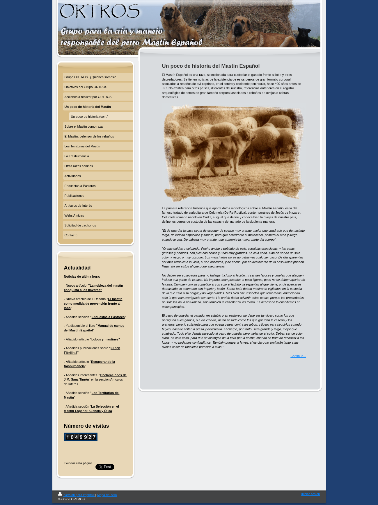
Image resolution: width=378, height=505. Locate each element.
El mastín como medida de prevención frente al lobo (93, 303)
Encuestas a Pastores (108, 317)
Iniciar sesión (310, 494)
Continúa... (298, 356)
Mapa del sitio (107, 495)
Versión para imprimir (76, 495)
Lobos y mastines (104, 339)
